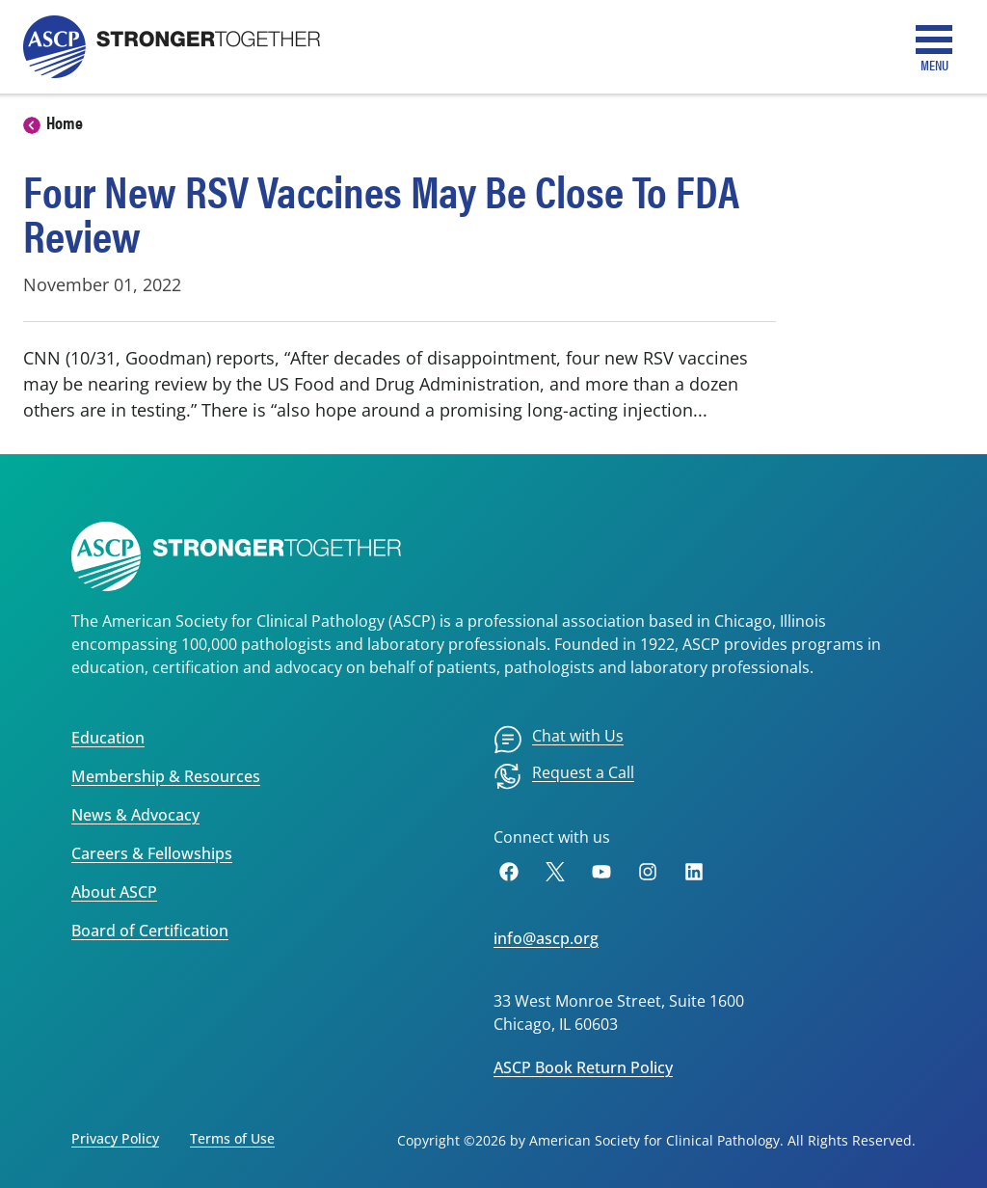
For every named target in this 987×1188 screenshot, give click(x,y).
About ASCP (114, 892)
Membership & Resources (165, 776)
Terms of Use (232, 1138)
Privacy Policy (115, 1138)
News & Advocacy (135, 814)
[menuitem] (559, 739)
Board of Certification (149, 930)
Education (108, 737)
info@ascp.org (546, 938)
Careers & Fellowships (151, 853)
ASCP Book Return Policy (583, 1067)
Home (64, 122)
